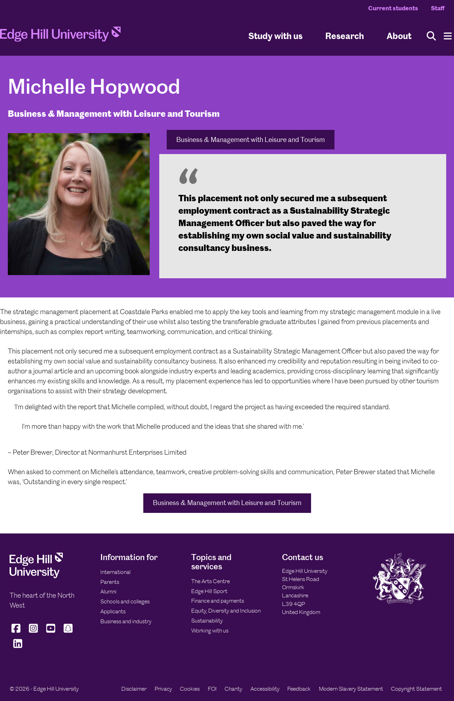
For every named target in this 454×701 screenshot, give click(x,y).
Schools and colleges (125, 601)
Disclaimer (133, 688)
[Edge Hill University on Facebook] (17, 632)
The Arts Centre (210, 581)
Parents (109, 582)
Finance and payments (217, 600)
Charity (233, 688)
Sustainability (207, 620)
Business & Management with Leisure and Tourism (250, 140)
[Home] (60, 36)
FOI (212, 688)
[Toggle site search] (431, 36)
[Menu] (448, 36)
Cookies (190, 688)
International (115, 572)
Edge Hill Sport (209, 591)
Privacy (163, 688)
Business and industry (125, 621)
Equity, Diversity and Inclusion (226, 610)
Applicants (113, 611)
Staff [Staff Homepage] (437, 8)
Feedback (299, 688)
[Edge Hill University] (36, 576)
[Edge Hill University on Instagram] (33, 632)
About (399, 36)
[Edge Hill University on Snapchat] (68, 632)
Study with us (275, 36)
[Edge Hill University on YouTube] (51, 632)
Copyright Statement (416, 688)
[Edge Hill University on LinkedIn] (18, 648)
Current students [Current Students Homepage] (393, 8)
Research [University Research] (344, 36)
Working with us (209, 630)
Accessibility (264, 688)
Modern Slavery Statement (351, 688)
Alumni (108, 591)
